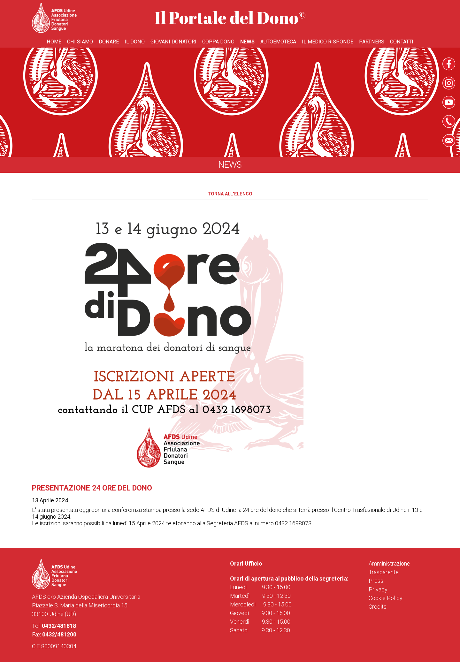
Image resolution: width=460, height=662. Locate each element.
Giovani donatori (173, 42)
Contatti (401, 42)
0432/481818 (59, 625)
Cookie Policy (385, 598)
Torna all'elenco (230, 194)
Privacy (378, 589)
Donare (109, 42)
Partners (371, 42)
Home (54, 42)
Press (376, 580)
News (247, 42)
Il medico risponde (327, 42)
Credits (378, 606)
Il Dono (135, 42)
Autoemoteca (278, 42)
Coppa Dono (218, 42)
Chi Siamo (80, 42)
